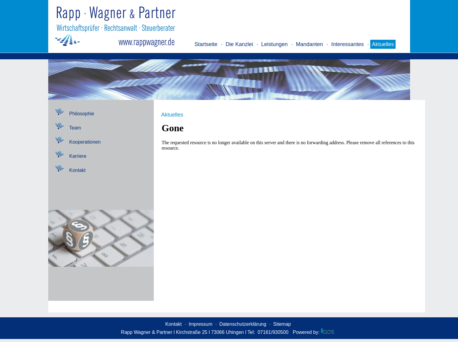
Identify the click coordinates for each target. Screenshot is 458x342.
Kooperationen (85, 142)
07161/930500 (272, 332)
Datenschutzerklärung (242, 324)
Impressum (200, 324)
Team (75, 127)
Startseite (205, 44)
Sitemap (282, 324)
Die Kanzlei (239, 44)
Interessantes (347, 44)
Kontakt (77, 170)
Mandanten (309, 44)
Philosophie (81, 113)
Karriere (78, 156)
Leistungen (274, 44)
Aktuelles (383, 44)
